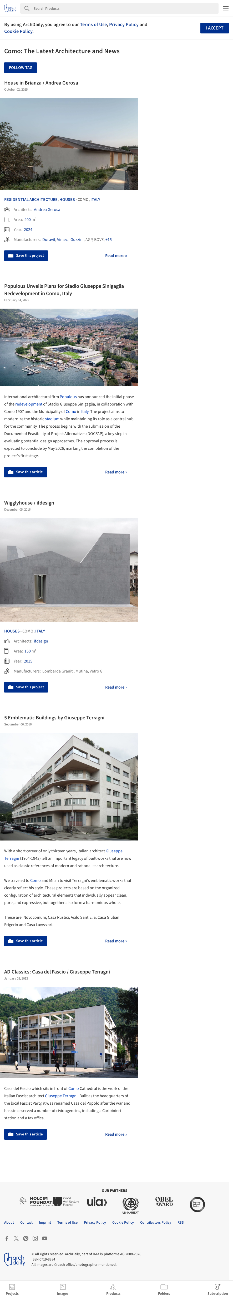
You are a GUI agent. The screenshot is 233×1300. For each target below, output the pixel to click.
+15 (108, 240)
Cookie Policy (18, 31)
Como (71, 411)
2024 (28, 230)
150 (27, 651)
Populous (68, 397)
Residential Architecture (31, 199)
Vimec (62, 240)
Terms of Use (93, 24)
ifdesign (41, 641)
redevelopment (28, 404)
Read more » (116, 256)
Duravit (48, 240)
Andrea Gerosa (47, 209)
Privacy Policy (124, 24)
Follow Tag (20, 68)
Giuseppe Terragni (61, 1096)
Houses (67, 199)
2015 (28, 661)
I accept (215, 28)
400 (27, 220)
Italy (95, 199)
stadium (52, 419)
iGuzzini (76, 240)
